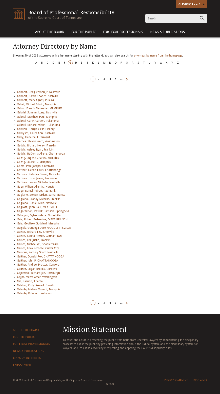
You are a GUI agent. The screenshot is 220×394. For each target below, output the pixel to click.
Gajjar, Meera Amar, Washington (37, 277)
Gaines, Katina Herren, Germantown (39, 235)
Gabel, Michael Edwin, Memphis (36, 104)
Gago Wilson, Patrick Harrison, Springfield (43, 211)
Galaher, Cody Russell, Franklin (36, 285)
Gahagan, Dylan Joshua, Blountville (38, 215)
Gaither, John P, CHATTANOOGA (37, 260)
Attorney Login (191, 3)
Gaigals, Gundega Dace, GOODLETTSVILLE (44, 227)
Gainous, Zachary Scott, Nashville (37, 252)
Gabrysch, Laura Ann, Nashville (36, 133)
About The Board (49, 32)
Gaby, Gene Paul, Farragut (33, 137)
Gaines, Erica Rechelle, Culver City (38, 248)
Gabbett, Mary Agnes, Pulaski (35, 100)
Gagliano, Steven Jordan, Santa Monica (41, 194)
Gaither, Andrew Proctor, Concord (38, 264)
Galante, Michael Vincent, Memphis (38, 289)
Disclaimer (200, 380)
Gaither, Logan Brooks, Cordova (37, 268)
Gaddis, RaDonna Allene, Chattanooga (41, 153)
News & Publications (167, 32)
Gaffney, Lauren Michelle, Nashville (38, 182)
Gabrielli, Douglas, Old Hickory (36, 129)
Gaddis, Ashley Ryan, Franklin (35, 149)
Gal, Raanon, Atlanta (30, 281)
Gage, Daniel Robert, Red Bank (36, 190)
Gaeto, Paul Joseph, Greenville (35, 166)
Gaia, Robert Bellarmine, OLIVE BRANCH (42, 219)
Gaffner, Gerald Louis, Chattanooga (39, 170)
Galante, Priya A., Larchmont (35, 293)
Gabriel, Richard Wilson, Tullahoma (38, 124)
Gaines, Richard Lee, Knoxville (35, 231)
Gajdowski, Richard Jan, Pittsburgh (38, 272)
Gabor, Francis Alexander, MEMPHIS (39, 108)
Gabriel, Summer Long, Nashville (37, 112)
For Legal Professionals (123, 32)
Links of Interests (27, 357)
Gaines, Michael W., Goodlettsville (37, 244)
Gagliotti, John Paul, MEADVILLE (37, 207)
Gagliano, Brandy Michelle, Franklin (38, 199)
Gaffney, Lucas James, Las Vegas (37, 178)
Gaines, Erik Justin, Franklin (34, 240)
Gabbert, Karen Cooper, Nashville (37, 96)
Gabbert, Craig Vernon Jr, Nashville (38, 92)
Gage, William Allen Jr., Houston (36, 186)
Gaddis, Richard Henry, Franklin (36, 145)
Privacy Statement (176, 380)
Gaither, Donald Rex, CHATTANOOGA (40, 256)
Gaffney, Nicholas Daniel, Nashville (38, 174)
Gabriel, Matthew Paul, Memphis (37, 116)
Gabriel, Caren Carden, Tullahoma (38, 120)
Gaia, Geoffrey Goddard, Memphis (38, 223)
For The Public (83, 32)
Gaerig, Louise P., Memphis (34, 161)
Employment (22, 364)
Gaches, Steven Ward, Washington (38, 141)
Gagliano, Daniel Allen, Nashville (37, 203)
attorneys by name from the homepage (158, 55)
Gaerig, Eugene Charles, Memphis (38, 157)
